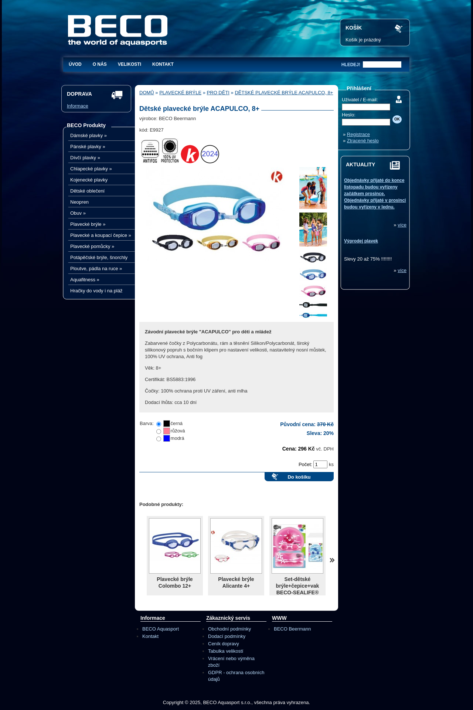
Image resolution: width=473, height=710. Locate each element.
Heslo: (348, 115)
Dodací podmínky (226, 636)
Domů (146, 92)
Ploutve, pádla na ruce (96, 268)
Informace (77, 106)
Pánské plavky (87, 146)
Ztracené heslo (363, 140)
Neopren (79, 202)
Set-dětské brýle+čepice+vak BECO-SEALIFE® (297, 585)
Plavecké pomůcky (92, 246)
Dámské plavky (88, 135)
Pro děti (218, 92)
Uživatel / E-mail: (360, 99)
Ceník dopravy (223, 643)
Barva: (147, 423)
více (402, 225)
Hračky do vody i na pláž (96, 290)
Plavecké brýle (87, 224)
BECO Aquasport (160, 629)
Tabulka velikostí (225, 651)
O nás (100, 64)
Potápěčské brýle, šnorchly (98, 257)
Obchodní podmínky (229, 629)
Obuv (78, 213)
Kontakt (163, 64)
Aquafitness (84, 279)
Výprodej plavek (361, 241)
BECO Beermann (292, 629)
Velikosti (129, 64)
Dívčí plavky (85, 157)
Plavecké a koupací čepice (100, 235)
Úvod (75, 64)
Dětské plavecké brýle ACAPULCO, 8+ (284, 92)
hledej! (350, 64)
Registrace (358, 134)
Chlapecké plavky (91, 168)
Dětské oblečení (87, 191)
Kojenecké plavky (89, 180)
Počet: (306, 464)
